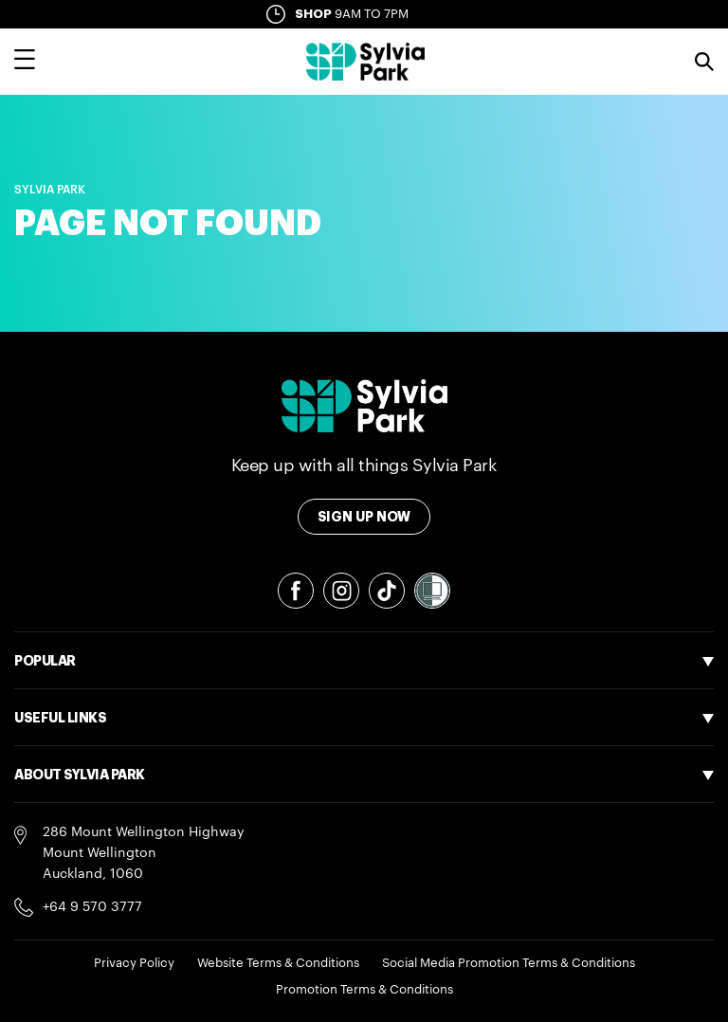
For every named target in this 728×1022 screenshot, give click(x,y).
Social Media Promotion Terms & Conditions (508, 963)
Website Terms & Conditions (278, 963)
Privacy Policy (134, 963)
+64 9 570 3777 (92, 907)
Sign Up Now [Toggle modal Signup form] (364, 516)
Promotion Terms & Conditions (364, 989)
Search (704, 61)
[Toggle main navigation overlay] (24, 61)
